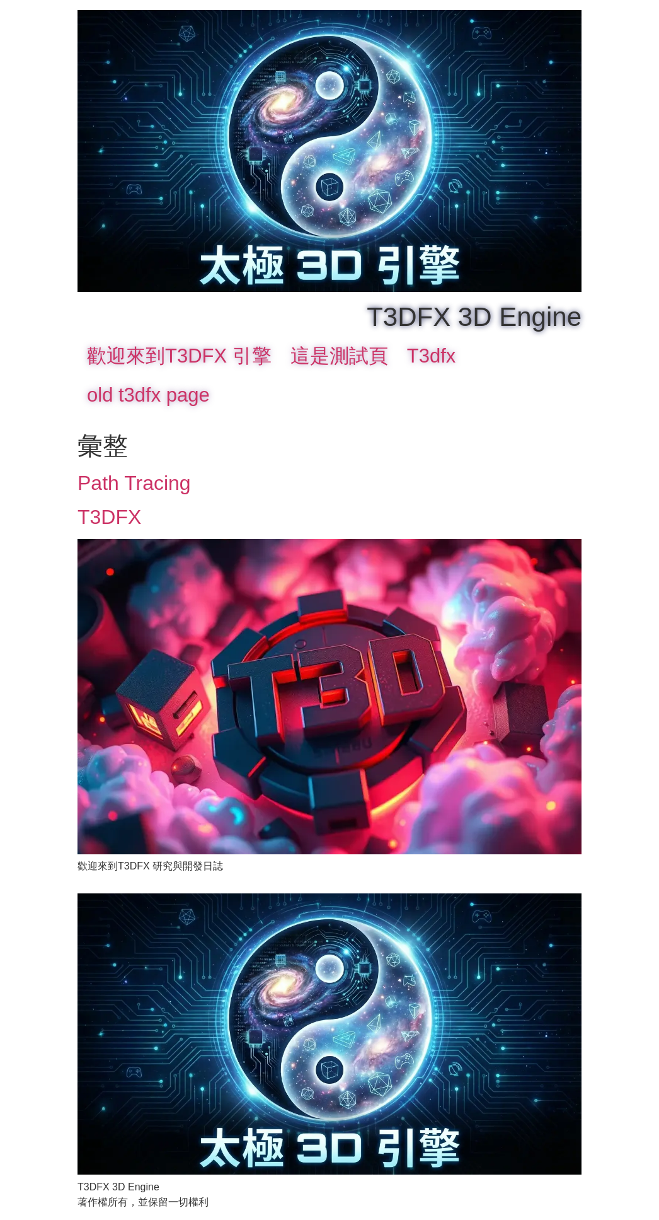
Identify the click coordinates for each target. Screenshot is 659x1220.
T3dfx (431, 356)
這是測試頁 (339, 356)
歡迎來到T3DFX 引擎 (179, 356)
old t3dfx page (148, 395)
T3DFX (109, 517)
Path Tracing (134, 483)
